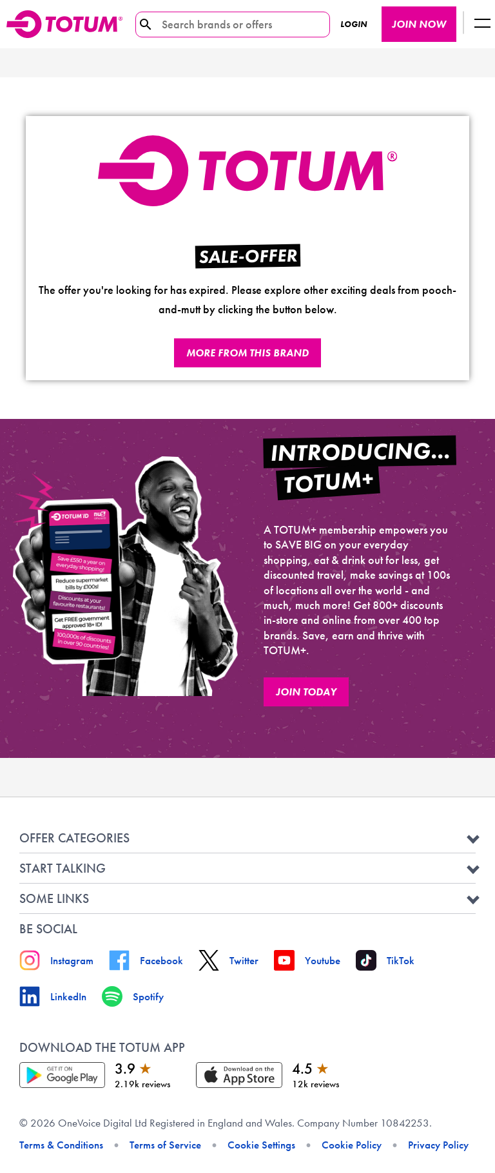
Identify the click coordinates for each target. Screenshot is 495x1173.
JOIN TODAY (306, 692)
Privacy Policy (438, 1145)
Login (353, 24)
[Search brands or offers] (228, 24)
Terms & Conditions (61, 1145)
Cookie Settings (261, 1145)
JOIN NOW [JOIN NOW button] (419, 24)
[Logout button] (482, 24)
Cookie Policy (352, 1145)
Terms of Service (165, 1145)
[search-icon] (145, 24)
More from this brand (247, 353)
